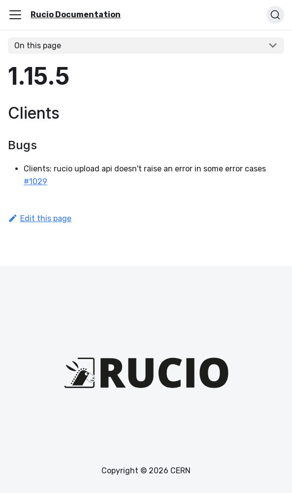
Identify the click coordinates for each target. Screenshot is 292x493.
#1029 (35, 181)
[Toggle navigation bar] (15, 14)
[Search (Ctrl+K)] (275, 15)
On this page (37, 45)
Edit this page (39, 218)
